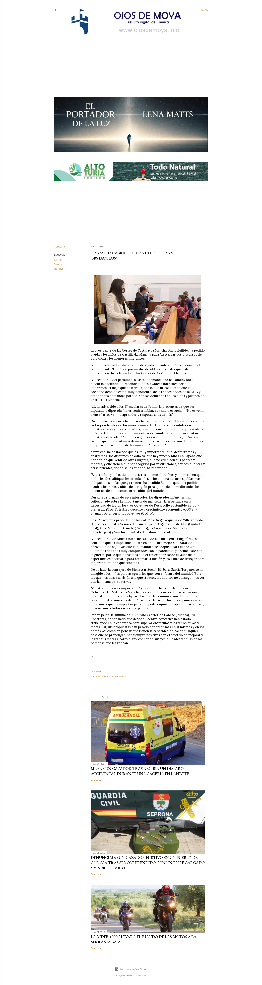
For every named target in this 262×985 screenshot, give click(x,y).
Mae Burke (141, 975)
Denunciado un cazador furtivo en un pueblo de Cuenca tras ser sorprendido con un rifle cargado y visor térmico (148, 862)
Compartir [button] (60, 246)
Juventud (59, 264)
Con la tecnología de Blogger (131, 969)
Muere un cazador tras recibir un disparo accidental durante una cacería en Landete (140, 771)
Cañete (58, 260)
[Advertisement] (128, 61)
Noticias (58, 268)
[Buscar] (203, 10)
